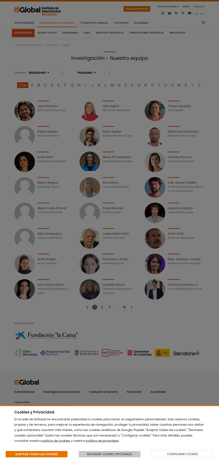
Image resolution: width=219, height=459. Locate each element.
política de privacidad (102, 441)
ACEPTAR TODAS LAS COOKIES (36, 454)
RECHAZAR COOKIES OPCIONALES (109, 454)
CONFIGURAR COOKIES (182, 454)
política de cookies (56, 441)
